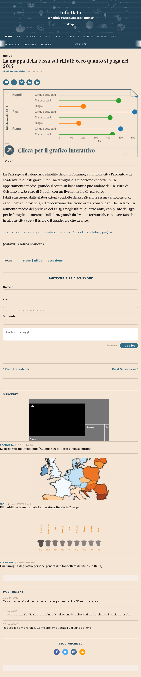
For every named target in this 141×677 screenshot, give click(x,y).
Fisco (27, 260)
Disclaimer (111, 345)
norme (74, 36)
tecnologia (12, 44)
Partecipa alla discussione (70, 278)
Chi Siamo (30, 44)
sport (114, 36)
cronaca (30, 36)
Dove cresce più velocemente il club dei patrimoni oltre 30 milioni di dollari (51, 601)
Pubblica (129, 345)
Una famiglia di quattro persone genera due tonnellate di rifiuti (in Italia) (51, 566)
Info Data (70, 12)
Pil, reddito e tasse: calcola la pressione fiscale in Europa (40, 507)
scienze (101, 36)
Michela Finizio (14, 71)
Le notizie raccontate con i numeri (70, 18)
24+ (18, 36)
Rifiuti (38, 260)
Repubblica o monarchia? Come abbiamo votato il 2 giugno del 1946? (48, 627)
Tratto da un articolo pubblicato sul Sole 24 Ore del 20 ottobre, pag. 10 (58, 232)
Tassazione (54, 260)
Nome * (8, 287)
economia (46, 36)
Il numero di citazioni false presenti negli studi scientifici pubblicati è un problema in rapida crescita (66, 614)
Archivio (45, 44)
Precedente (16, 369)
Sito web (9, 316)
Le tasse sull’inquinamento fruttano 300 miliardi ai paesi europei (45, 449)
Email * (7, 299)
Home (9, 36)
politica (88, 36)
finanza (61, 36)
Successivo (125, 369)
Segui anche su (70, 643)
